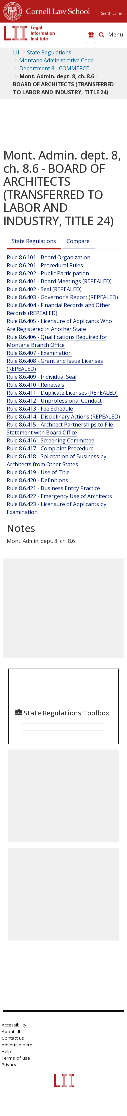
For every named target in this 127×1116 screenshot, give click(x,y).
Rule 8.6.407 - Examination (39, 353)
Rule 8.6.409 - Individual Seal (41, 376)
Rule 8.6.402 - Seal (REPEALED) (44, 289)
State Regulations (49, 52)
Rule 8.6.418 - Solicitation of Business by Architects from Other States (56, 460)
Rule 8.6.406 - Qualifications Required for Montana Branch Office (57, 341)
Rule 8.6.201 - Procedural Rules (45, 265)
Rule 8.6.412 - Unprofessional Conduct (54, 400)
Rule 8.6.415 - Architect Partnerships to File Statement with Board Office (60, 428)
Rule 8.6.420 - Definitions (37, 480)
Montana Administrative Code (56, 60)
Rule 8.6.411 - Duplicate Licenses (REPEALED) (62, 392)
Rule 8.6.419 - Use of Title (38, 472)
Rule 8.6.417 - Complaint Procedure (50, 448)
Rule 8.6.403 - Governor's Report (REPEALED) (62, 297)
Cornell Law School (56, 10)
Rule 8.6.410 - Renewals (35, 384)
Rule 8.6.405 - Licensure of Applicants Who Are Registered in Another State (59, 325)
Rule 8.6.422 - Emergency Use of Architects (59, 496)
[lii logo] (29, 33)
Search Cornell (112, 13)
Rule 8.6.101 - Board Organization (48, 257)
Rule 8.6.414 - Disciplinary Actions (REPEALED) (63, 416)
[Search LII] (101, 35)
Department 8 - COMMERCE (54, 68)
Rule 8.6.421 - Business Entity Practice (53, 488)
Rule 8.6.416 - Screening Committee (50, 440)
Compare (78, 241)
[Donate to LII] (91, 35)
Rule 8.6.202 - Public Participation (48, 273)
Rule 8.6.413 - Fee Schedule (40, 408)
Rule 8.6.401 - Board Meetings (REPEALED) (59, 281)
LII (16, 52)
